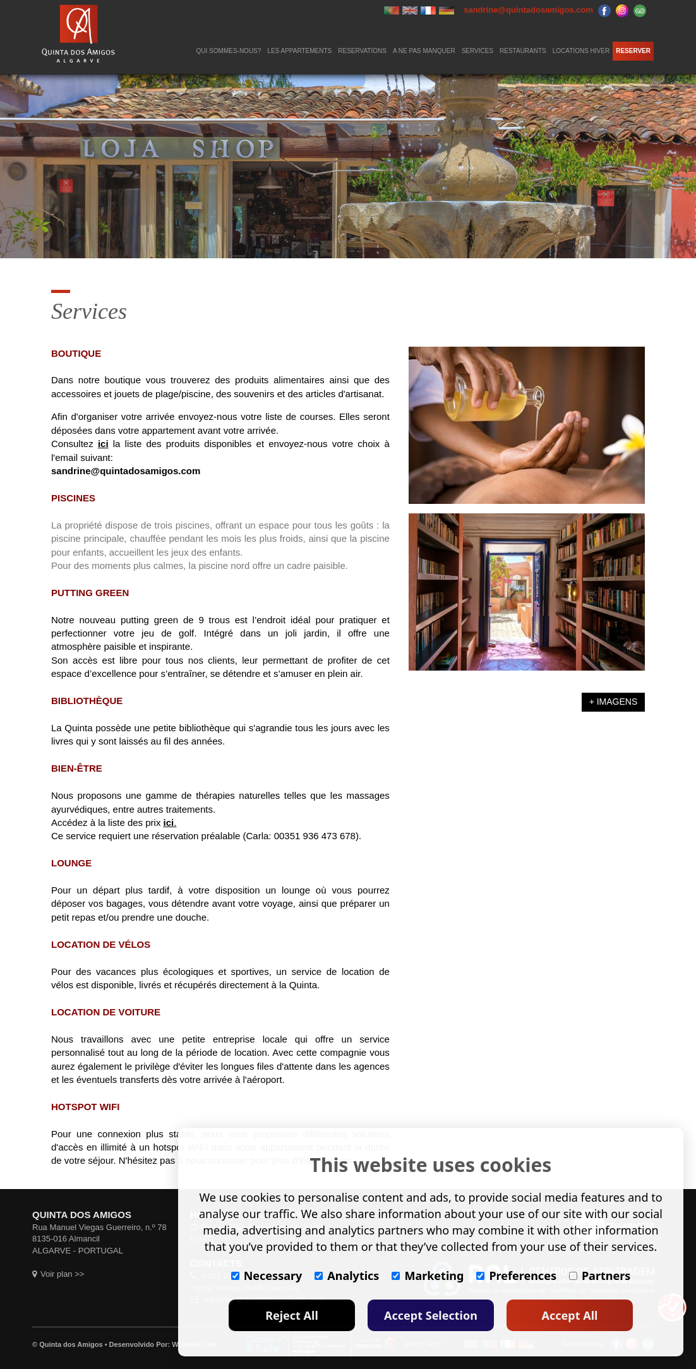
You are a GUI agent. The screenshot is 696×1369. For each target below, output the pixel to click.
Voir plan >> (58, 1274)
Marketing (428, 1275)
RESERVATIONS (362, 50)
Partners (599, 1275)
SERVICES (477, 50)
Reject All (291, 1315)
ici (103, 443)
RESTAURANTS (523, 50)
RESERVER (633, 50)
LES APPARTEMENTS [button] (299, 50)
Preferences (516, 1275)
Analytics (347, 1275)
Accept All (570, 1315)
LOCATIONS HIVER (581, 50)
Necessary (267, 1275)
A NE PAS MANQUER (424, 50)
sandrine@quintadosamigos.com (125, 470)
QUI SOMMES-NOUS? (228, 50)
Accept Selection (430, 1315)
